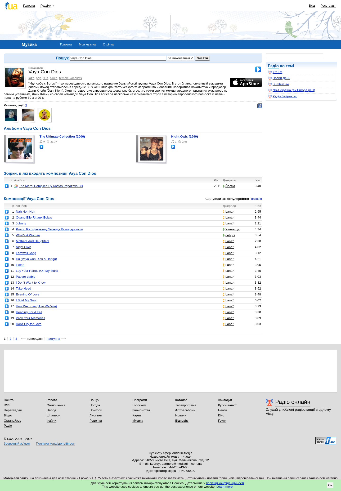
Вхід (312, 5)
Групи (222, 420)
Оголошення (56, 405)
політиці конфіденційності (225, 483)
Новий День (279, 78)
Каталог (181, 400)
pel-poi (229, 235)
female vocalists (70, 78)
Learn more (224, 486)
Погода (95, 405)
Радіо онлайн (292, 402)
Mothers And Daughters (32, 241)
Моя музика (87, 44)
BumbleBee (278, 84)
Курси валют (227, 405)
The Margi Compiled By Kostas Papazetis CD (48, 186)
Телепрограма (185, 405)
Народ (51, 410)
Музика (137, 420)
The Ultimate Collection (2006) (62, 136)
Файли (51, 420)
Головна (29, 5)
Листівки (96, 415)
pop (38, 78)
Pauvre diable (25, 276)
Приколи (96, 410)
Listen (20, 265)
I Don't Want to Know (30, 282)
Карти (136, 415)
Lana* (228, 211)
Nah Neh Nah (25, 211)
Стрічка (108, 44)
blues (53, 78)
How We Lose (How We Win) (36, 306)
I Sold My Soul (26, 300)
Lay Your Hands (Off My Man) (37, 270)
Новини (180, 415)
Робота (52, 400)
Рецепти (96, 420)
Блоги (222, 410)
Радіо (273, 66)
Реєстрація (328, 5)
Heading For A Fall (29, 312)
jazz (31, 78)
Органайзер (12, 420)
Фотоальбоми (185, 410)
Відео (8, 415)
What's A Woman (28, 235)
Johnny (21, 223)
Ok (330, 485)
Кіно (221, 415)
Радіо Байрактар (282, 96)
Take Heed (23, 288)
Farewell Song (26, 253)
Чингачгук (231, 229)
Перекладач (13, 410)
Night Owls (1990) (184, 136)
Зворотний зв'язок (17, 443)
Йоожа (229, 186)
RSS (7, 405)
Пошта (8, 400)
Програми (139, 400)
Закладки (225, 400)
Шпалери (53, 415)
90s (45, 78)
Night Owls (23, 247)
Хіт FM (275, 72)
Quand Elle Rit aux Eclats (34, 217)
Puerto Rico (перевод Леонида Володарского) (49, 229)
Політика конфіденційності (55, 443)
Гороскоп (139, 405)
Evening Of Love (27, 294)
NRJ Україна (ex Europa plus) (291, 90)
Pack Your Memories (30, 318)
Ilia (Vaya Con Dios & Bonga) (36, 259)
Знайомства (141, 410)
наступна (53, 338)
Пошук (94, 400)
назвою (256, 199)
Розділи (45, 5)
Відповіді (181, 420)
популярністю (238, 199)
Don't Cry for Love (28, 324)
